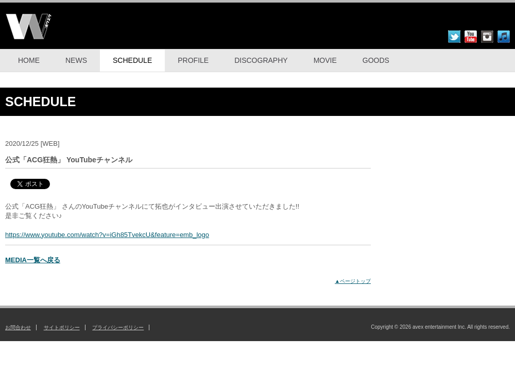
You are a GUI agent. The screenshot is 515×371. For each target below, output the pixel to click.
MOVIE (325, 60)
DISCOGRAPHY (260, 60)
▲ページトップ (353, 281)
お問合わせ (18, 327)
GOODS (376, 60)
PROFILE (193, 60)
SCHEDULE (132, 60)
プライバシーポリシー (118, 327)
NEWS (76, 60)
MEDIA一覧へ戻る (32, 260)
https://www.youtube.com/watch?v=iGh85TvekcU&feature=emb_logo (107, 235)
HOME (29, 60)
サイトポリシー (62, 327)
